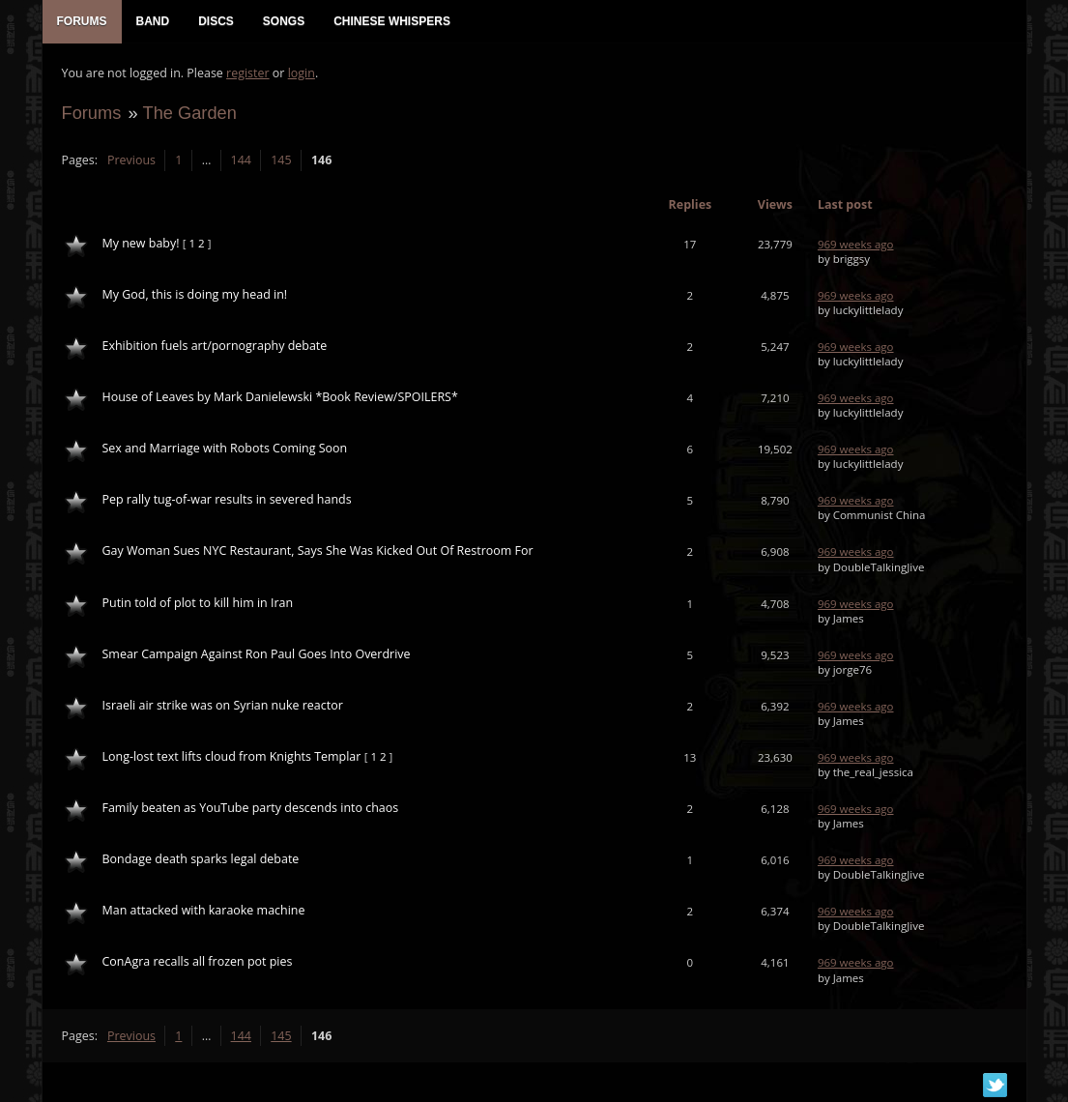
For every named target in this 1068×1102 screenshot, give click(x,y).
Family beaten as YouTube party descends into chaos (250, 807)
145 (281, 160)
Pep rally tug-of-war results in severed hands (227, 499)
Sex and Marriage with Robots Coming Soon (225, 448)
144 (241, 160)
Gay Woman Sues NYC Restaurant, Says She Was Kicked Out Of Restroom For (318, 550)
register (248, 73)
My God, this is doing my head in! (195, 294)
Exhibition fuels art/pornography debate (215, 345)
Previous (131, 160)
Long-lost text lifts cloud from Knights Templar (231, 756)
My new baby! (141, 243)
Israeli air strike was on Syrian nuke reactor (222, 705)
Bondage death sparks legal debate (201, 859)
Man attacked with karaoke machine (203, 910)
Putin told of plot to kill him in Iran (198, 602)
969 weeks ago (856, 244)
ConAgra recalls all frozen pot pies (197, 961)
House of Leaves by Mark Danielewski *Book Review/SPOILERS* (280, 397)
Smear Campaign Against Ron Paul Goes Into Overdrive (256, 654)
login (301, 73)
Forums (92, 112)
